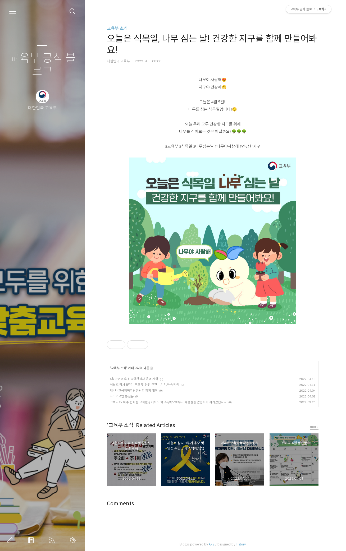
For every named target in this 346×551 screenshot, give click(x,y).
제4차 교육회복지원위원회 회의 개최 (134, 390)
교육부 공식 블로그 (42, 65)
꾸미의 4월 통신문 (122, 396)
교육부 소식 (117, 28)
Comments (120, 503)
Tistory (241, 544)
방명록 (32, 540)
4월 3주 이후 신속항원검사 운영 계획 (134, 379)
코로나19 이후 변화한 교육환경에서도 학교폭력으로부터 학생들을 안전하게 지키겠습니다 (168, 402)
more (314, 426)
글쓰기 (11, 540)
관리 (73, 540)
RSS (53, 540)
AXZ (212, 544)
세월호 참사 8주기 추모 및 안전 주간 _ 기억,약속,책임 (144, 385)
